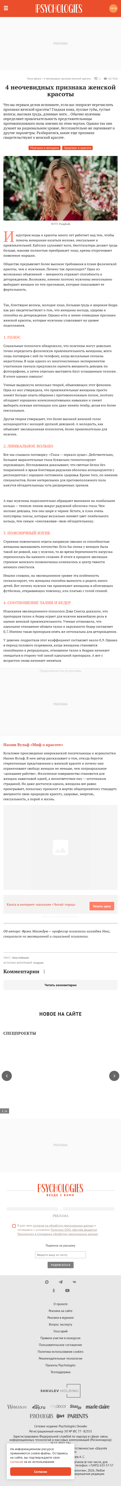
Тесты (113, 8)
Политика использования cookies (60, 1352)
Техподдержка (60, 1372)
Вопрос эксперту (60, 1324)
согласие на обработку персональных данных (63, 1225)
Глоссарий (60, 1331)
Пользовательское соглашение (60, 1345)
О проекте (61, 1304)
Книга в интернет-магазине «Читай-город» (41, 904)
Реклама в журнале (60, 1318)
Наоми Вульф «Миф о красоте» (33, 744)
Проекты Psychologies (60, 1365)
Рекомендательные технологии (60, 1358)
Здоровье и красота (77, 148)
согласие (16, 1461)
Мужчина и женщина (44, 148)
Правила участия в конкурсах (60, 1338)
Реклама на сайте (61, 1311)
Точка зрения (34, 78)
